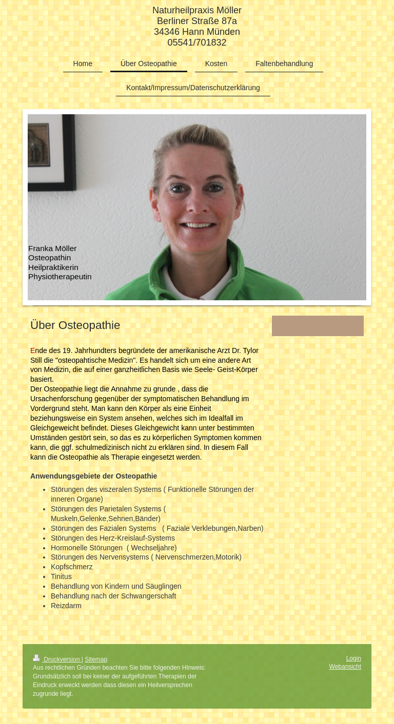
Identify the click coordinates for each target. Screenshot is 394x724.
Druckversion (57, 659)
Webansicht (345, 666)
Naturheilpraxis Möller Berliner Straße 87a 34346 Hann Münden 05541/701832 (197, 26)
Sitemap (96, 659)
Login (353, 658)
